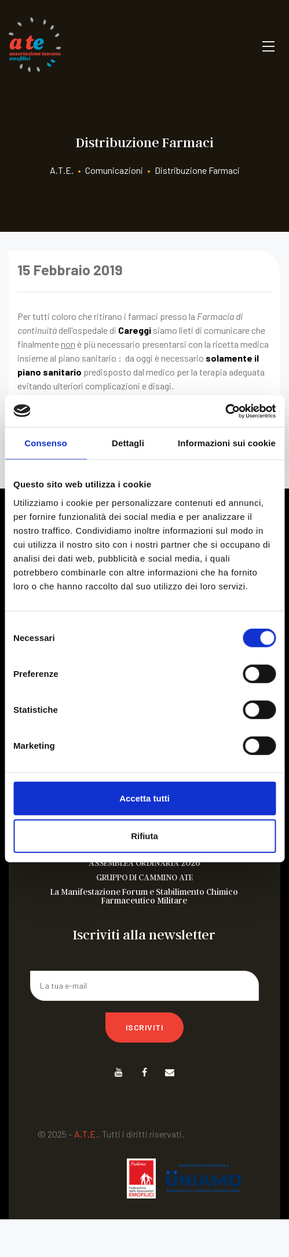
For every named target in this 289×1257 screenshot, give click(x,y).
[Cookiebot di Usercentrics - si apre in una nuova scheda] (225, 410)
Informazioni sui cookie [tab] (227, 443)
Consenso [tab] (45, 443)
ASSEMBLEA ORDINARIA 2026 (144, 862)
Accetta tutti (144, 798)
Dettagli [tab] (128, 443)
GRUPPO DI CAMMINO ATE (144, 877)
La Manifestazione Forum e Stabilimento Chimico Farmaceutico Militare (144, 896)
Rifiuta (144, 836)
